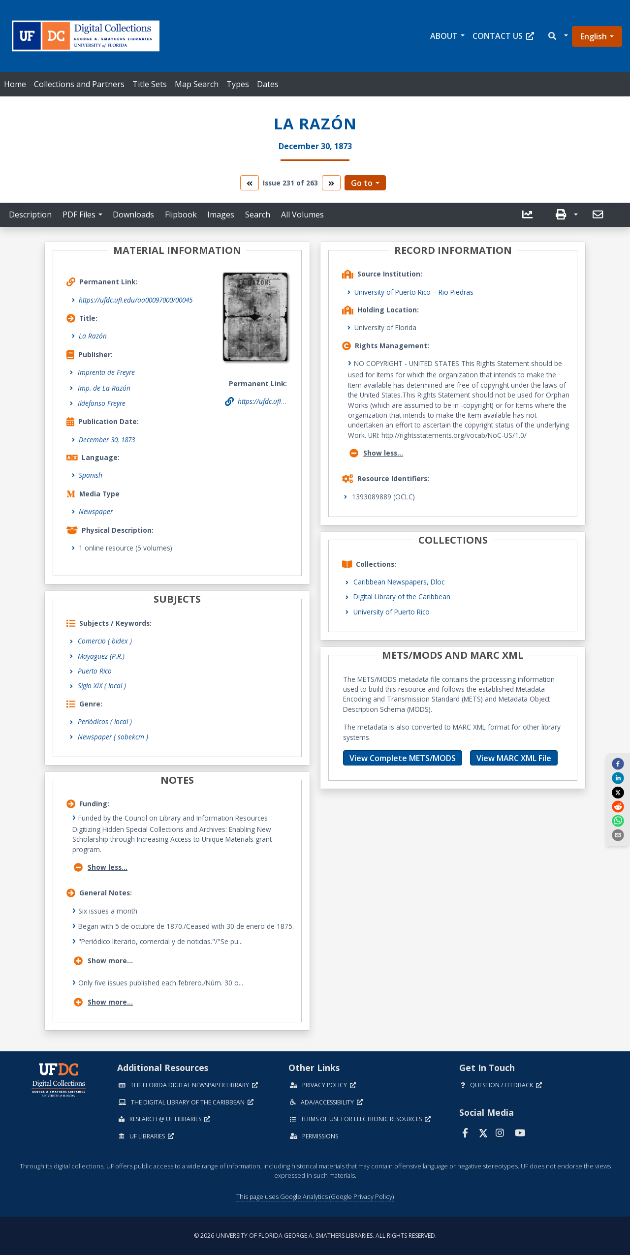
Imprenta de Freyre (106, 372)
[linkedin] (618, 777)
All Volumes (302, 214)
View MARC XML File (513, 758)
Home (15, 84)
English (593, 36)
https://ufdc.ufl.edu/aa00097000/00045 (135, 300)
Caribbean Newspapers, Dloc (398, 581)
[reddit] (618, 806)
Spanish (90, 475)
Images (220, 214)
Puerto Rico (95, 670)
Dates (268, 84)
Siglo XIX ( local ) (102, 685)
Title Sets (149, 84)
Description (30, 214)
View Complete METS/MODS (402, 758)
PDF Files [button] (79, 214)
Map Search (197, 84)
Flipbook (181, 214)
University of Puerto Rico (391, 611)
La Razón (93, 335)
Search (257, 214)
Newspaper (96, 511)
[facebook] (618, 763)
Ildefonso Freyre (102, 403)
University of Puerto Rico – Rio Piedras (413, 292)
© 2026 (315, 1235)
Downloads (133, 214)
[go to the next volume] (331, 182)
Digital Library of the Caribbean (401, 596)
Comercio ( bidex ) (105, 640)
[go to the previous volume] (249, 182)
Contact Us (503, 36)
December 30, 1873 (107, 439)
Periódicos (105, 721)
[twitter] (618, 792)
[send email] (618, 834)
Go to (362, 183)
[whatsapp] (618, 820)
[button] (557, 36)
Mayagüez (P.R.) (101, 656)
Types (237, 84)
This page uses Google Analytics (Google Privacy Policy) (315, 1196)
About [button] (444, 36)
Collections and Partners (79, 84)
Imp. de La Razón (104, 388)
